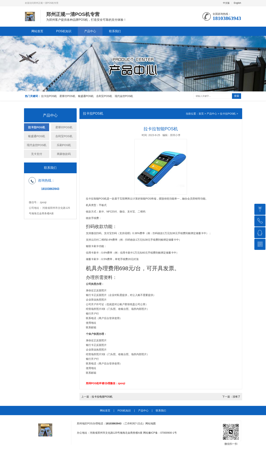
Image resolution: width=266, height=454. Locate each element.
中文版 (226, 3)
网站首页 (37, 31)
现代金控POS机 (124, 96)
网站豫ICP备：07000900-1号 (160, 432)
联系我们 (115, 31)
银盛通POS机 (86, 96)
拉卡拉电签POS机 (102, 396)
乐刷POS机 (64, 145)
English (237, 3)
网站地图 (150, 423)
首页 (201, 113)
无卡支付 (36, 153)
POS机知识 (63, 31)
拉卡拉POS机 (49, 96)
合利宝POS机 (104, 96)
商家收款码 (64, 153)
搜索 (236, 95)
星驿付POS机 (67, 96)
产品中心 (90, 31)
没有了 (236, 396)
